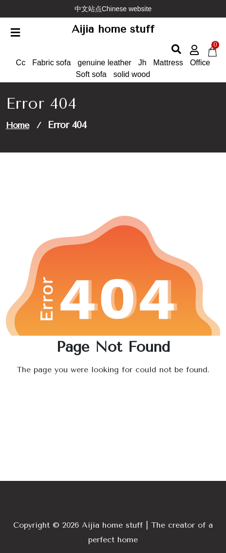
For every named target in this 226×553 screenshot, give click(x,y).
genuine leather (104, 62)
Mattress (168, 62)
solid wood (132, 74)
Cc (21, 62)
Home (17, 125)
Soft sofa (91, 74)
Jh (142, 62)
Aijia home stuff (113, 29)
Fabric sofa (51, 62)
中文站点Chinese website (113, 9)
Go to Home (109, 396)
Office (200, 62)
